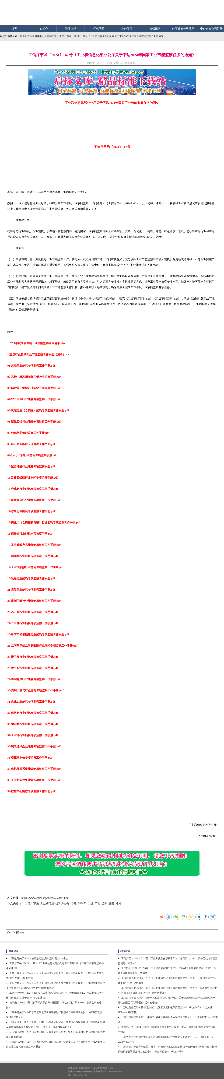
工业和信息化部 (50, 903)
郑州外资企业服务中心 (32, 36)
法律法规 (70, 28)
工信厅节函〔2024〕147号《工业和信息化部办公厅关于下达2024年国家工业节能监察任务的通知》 (112, 36)
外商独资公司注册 (183, 28)
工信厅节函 (32, 903)
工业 (90, 903)
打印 (11, 932)
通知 (118, 903)
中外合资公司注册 (211, 28)
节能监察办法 (169, 298)
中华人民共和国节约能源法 (97, 298)
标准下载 (98, 28)
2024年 (82, 903)
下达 (74, 903)
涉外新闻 (126, 28)
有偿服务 (155, 28)
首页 (14, 28)
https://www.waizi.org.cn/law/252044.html (45, 897)
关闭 (20, 932)
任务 (111, 903)
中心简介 (42, 28)
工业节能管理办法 (139, 298)
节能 (97, 903)
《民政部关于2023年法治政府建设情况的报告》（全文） (40, 958)
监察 (104, 903)
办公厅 (65, 903)
